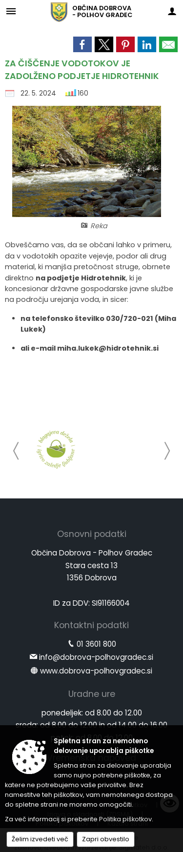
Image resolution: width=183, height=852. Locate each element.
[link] (82, 44)
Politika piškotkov (125, 819)
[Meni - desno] (172, 11)
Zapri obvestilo (105, 839)
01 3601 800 (96, 644)
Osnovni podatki (91, 534)
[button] (16, 451)
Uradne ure (91, 694)
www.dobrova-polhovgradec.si (96, 671)
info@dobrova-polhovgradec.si (96, 657)
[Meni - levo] (11, 11)
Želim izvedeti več (40, 839)
